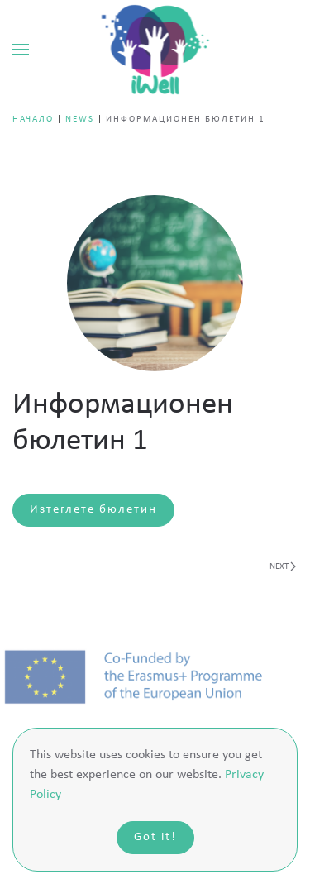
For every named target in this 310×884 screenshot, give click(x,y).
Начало (33, 119)
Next (282, 566)
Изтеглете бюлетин (93, 510)
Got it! (155, 837)
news (79, 119)
